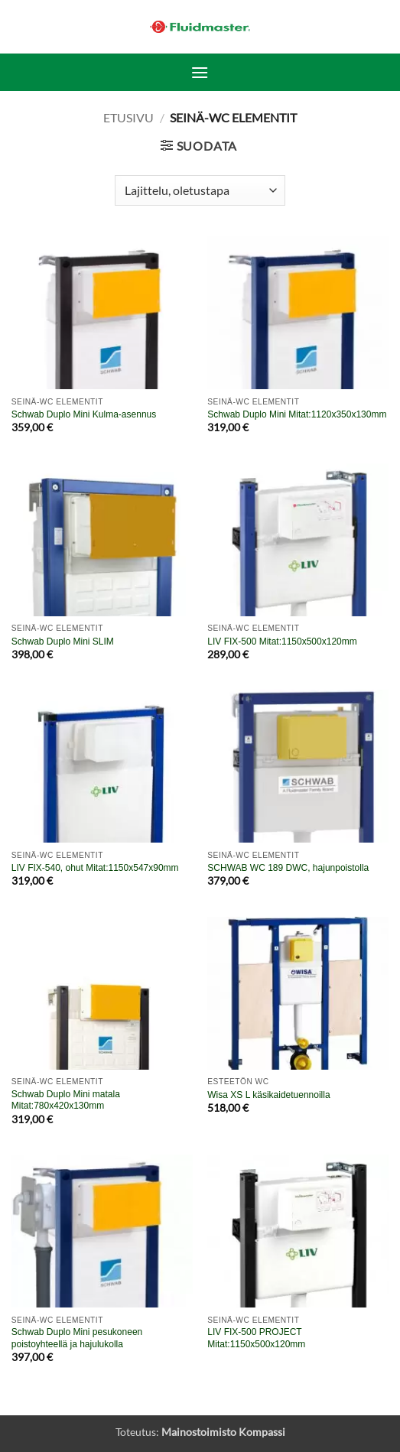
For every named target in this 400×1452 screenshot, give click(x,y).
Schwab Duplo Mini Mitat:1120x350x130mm (296, 414)
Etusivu (128, 117)
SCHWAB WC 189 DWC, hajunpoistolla (288, 867)
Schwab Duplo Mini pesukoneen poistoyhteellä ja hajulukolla (76, 1338)
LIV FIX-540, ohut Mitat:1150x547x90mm (95, 867)
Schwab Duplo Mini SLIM (62, 641)
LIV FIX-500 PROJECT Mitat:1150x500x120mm (256, 1338)
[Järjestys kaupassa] (200, 190)
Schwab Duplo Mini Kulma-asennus (83, 414)
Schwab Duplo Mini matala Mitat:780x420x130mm (65, 1100)
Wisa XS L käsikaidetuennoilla (268, 1095)
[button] (199, 72)
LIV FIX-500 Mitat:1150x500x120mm (281, 641)
